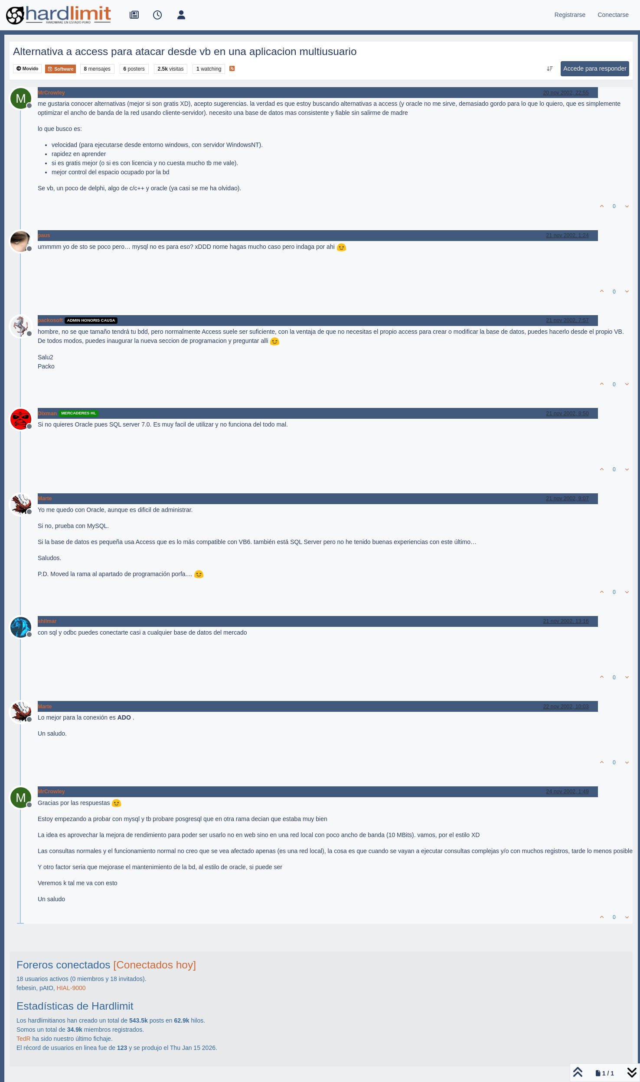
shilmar (47, 621)
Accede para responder (595, 68)
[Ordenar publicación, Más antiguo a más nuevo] (550, 69)
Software (60, 69)
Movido (27, 69)
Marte (45, 498)
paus (44, 235)
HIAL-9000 (71, 987)
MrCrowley (51, 93)
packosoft (50, 320)
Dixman (47, 414)
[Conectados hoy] (154, 965)
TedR (23, 1038)
